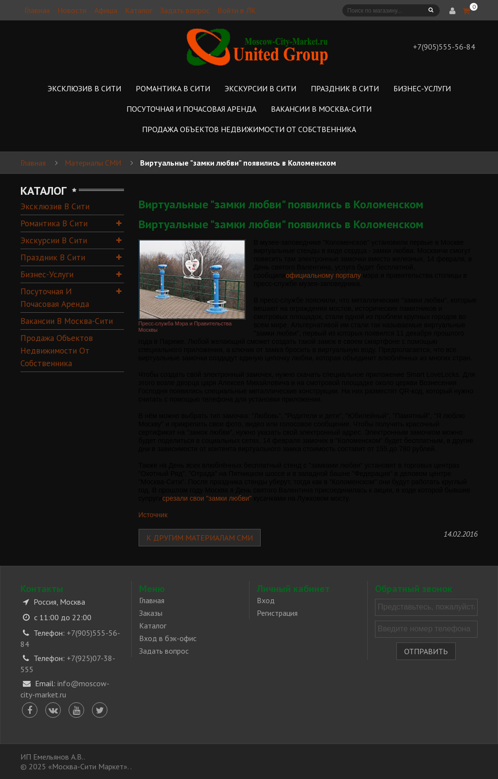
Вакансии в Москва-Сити (66, 320)
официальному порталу (323, 275)
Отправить (426, 651)
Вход (266, 600)
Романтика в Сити (54, 223)
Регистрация (277, 613)
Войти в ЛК (236, 10)
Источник (153, 515)
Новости (72, 10)
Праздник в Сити (52, 257)
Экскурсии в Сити (53, 240)
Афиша (105, 10)
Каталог (138, 10)
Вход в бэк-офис (167, 638)
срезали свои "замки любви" (207, 498)
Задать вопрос (185, 10)
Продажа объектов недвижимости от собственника (56, 350)
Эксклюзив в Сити (54, 206)
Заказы (150, 613)
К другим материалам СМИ (199, 537)
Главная (37, 10)
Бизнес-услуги (46, 274)
